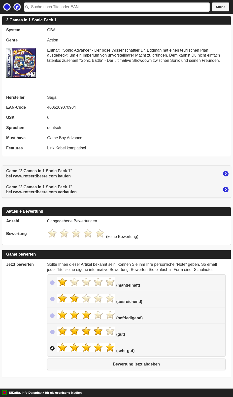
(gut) (91, 331)
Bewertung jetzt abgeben (136, 364)
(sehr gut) (95, 348)
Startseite (17, 7)
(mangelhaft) (98, 282)
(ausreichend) (99, 299)
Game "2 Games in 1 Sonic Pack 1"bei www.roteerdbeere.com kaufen (39, 173)
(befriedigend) (100, 315)
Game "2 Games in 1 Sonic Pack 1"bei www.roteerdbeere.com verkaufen (41, 189)
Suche (220, 7)
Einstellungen (7, 7)
